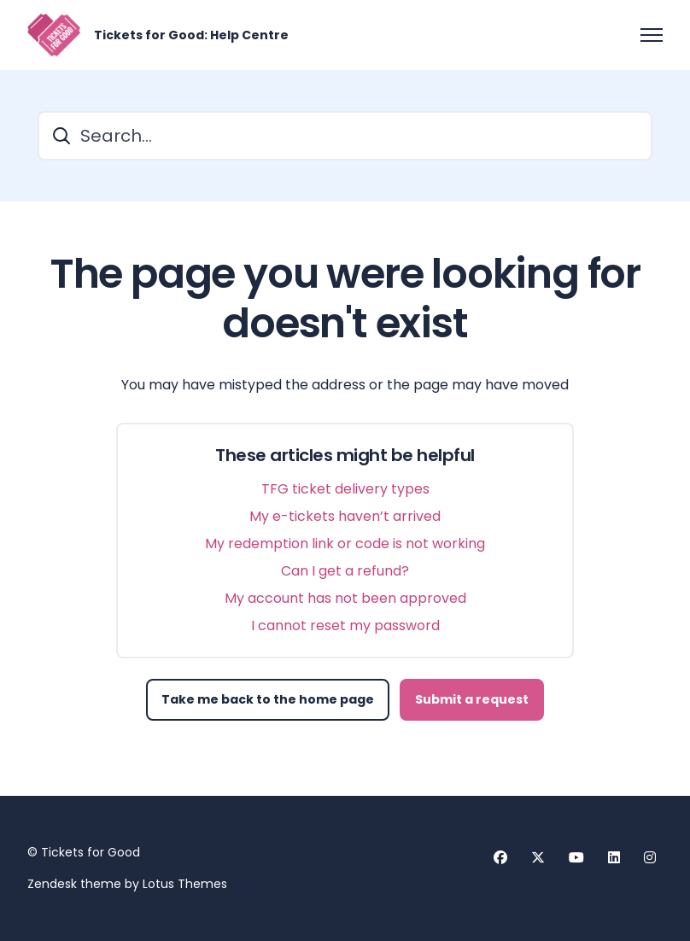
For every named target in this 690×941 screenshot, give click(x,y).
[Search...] (345, 136)
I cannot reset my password (345, 625)
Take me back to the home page (267, 699)
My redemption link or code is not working (345, 543)
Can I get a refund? (345, 571)
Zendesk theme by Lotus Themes (127, 883)
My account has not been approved (345, 598)
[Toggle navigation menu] (652, 35)
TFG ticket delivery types (345, 489)
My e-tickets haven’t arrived (345, 516)
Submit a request (472, 699)
